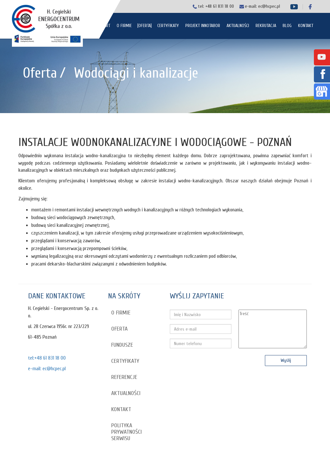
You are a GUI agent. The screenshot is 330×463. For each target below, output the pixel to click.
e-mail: (251, 6)
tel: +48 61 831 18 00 (216, 6)
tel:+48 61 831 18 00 (47, 358)
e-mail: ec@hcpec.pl (47, 368)
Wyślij (286, 360)
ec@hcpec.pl (269, 6)
